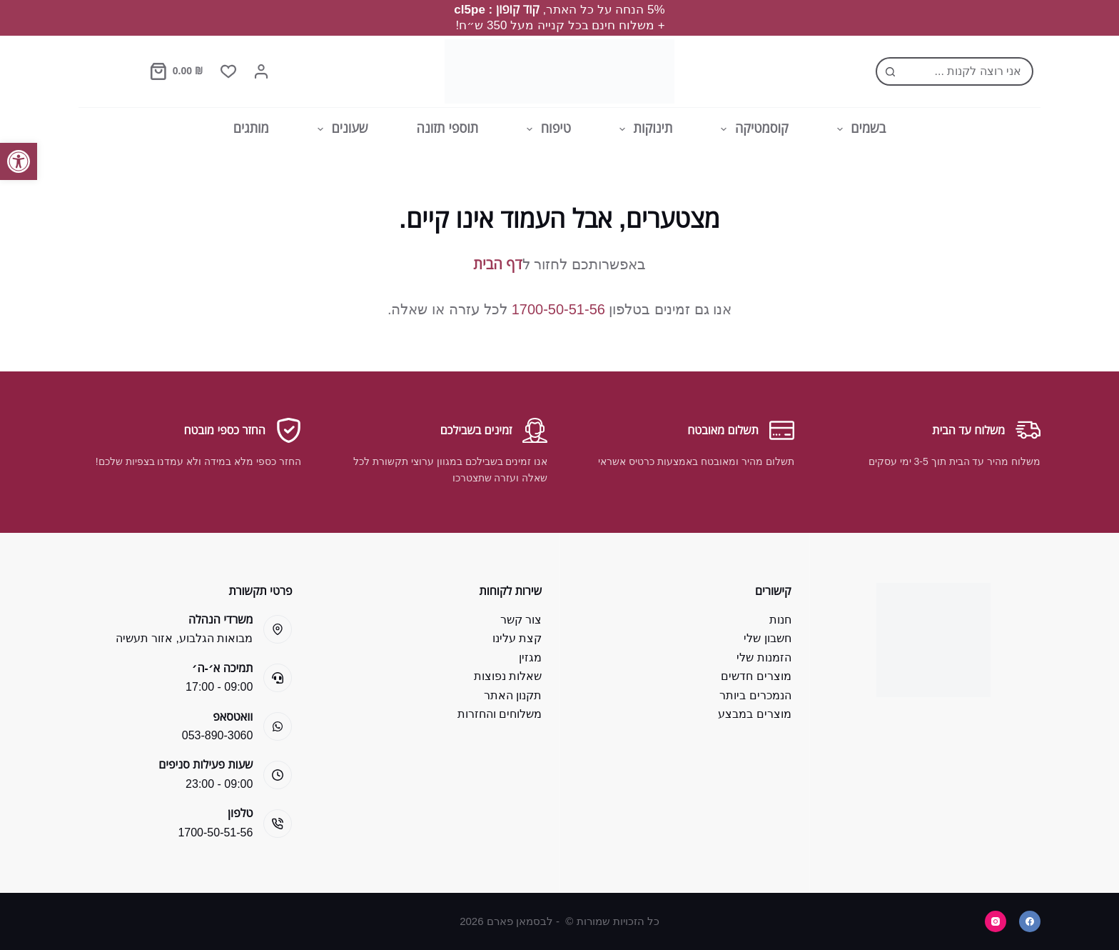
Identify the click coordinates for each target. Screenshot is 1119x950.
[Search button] (890, 71)
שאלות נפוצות (508, 676)
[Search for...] (969, 71)
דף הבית (497, 264)
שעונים (340, 129)
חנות (780, 620)
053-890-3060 (217, 735)
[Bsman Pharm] (559, 71)
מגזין (530, 657)
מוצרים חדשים (756, 676)
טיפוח (546, 129)
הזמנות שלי (763, 657)
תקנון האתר (513, 695)
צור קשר (521, 620)
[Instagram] (995, 921)
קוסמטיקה (751, 129)
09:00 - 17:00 (219, 687)
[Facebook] (1029, 921)
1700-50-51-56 (558, 309)
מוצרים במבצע (754, 714)
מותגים (251, 128)
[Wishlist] (228, 71)
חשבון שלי (767, 638)
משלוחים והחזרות (499, 714)
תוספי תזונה (448, 128)
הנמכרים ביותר (755, 695)
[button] (18, 161)
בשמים (858, 129)
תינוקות (643, 129)
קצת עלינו (517, 638)
